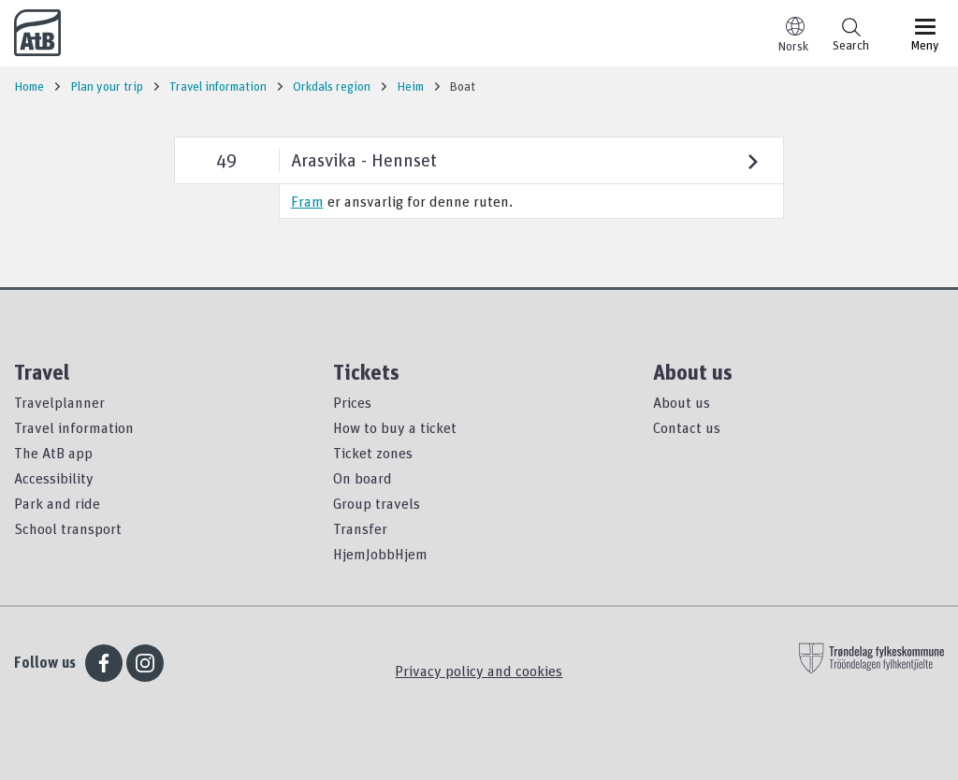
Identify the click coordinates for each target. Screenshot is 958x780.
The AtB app (53, 452)
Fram (307, 201)
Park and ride (57, 503)
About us (681, 402)
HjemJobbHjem (380, 553)
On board (362, 478)
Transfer (360, 528)
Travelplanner (59, 402)
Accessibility (54, 478)
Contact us (686, 427)
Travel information (74, 427)
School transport (68, 528)
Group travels (376, 503)
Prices (352, 402)
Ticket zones (373, 452)
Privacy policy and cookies (478, 670)
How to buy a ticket (395, 427)
